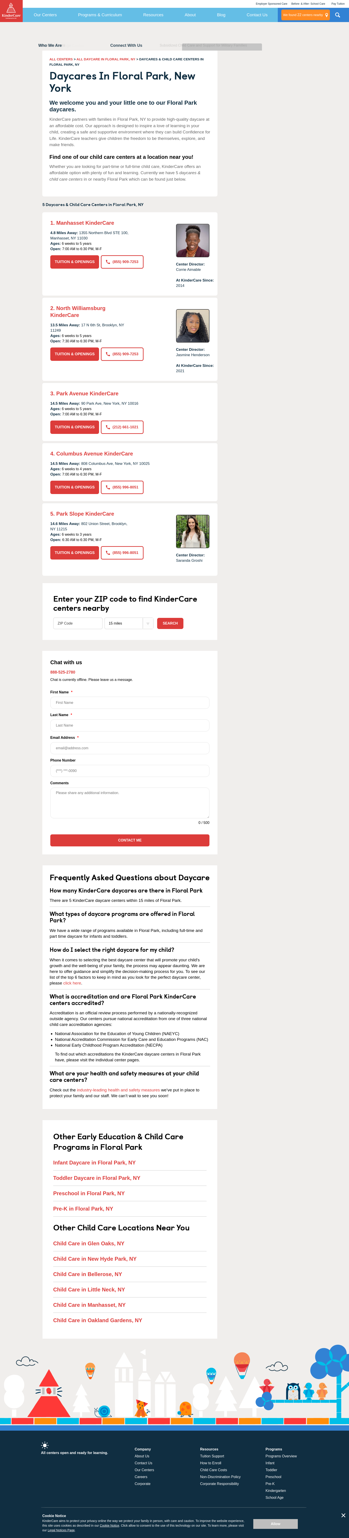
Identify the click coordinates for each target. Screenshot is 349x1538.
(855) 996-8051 (122, 487)
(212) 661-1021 (122, 427)
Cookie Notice (109, 1525)
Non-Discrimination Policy (220, 1477)
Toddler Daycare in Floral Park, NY (96, 1178)
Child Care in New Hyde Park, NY (95, 1259)
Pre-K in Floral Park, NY (83, 1209)
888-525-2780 (62, 672)
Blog (221, 14)
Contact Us (257, 14)
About (190, 14)
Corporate (142, 1484)
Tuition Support (212, 1456)
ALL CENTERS (61, 59)
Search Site (337, 17)
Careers (141, 1477)
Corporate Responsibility (219, 1484)
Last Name (129, 722)
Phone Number (129, 767)
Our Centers (45, 14)
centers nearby (303, 15)
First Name (129, 699)
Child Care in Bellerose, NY (87, 1274)
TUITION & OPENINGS (75, 262)
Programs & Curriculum (100, 14)
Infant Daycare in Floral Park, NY (94, 1163)
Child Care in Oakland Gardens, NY (97, 1320)
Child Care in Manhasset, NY (89, 1305)
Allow (275, 1524)
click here (72, 983)
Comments (59, 783)
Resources (153, 14)
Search (170, 623)
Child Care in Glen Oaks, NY (88, 1243)
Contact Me (130, 840)
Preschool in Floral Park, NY (89, 1193)
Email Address (129, 745)
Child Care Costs (213, 1470)
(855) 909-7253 (122, 262)
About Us (142, 1456)
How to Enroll (210, 1463)
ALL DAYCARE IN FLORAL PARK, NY (106, 59)
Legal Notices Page (61, 1530)
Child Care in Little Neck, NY (89, 1290)
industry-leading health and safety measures (118, 1090)
